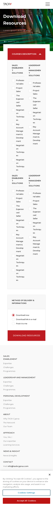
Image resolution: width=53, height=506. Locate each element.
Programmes (9, 371)
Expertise (7, 363)
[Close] (49, 475)
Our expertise (9, 441)
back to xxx (13, 42)
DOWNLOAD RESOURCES (26, 335)
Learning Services (11, 445)
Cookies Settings (26, 493)
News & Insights (10, 455)
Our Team (7, 426)
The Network (9, 422)
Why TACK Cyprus (11, 419)
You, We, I (7, 437)
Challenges (8, 367)
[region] (26, 488)
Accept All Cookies (26, 501)
